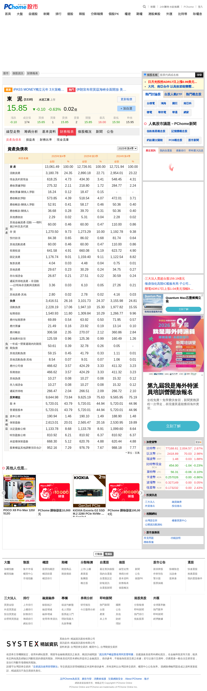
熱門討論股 (153, 94)
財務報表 (67, 131)
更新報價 (126, 99)
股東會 (173, 578)
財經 (118, 618)
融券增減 (47, 614)
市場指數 (28, 578)
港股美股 (154, 14)
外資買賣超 (10, 609)
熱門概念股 (193, 94)
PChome (189, 6)
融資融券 (177, 501)
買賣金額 (9, 604)
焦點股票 (139, 618)
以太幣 (151, 453)
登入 (200, 6)
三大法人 (150, 501)
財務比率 (46, 139)
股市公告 (159, 562)
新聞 (152, 6)
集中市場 (28, 569)
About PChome (133, 678)
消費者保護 (100, 678)
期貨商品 (66, 569)
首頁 (8, 14)
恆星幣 (151, 487)
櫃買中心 (28, 573)
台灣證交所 (151, 520)
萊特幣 (151, 471)
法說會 (173, 573)
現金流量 (63, 139)
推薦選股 (192, 573)
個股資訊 (18, 73)
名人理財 (66, 609)
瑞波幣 (151, 458)
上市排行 (28, 604)
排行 (58, 14)
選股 (70, 14)
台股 (102, 609)
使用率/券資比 (50, 618)
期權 (139, 14)
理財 (118, 623)
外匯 (169, 14)
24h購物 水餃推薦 (169, 6)
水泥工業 (44, 99)
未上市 (103, 618)
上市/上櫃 (86, 569)
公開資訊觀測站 (153, 524)
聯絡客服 (149, 542)
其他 (118, 614)
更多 (198, 442)
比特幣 (182, 14)
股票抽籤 (158, 583)
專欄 (64, 598)
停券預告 (158, 573)
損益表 (30, 139)
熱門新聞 (105, 604)
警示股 (157, 578)
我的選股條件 (195, 578)
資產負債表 (13, 139)
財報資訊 (105, 583)
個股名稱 (152, 74)
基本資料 (49, 131)
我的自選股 (166, 150)
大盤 (20, 14)
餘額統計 (47, 604)
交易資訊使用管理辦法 (45, 666)
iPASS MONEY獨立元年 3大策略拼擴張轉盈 (38, 89)
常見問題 (149, 538)
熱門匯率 (158, 609)
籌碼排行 (28, 618)
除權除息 (174, 569)
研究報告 (85, 604)
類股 (82, 14)
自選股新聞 (106, 587)
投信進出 (177, 505)
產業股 (84, 573)
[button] (141, 493)
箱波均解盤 (67, 604)
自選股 (33, 14)
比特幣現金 (154, 464)
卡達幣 (151, 477)
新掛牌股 (158, 569)
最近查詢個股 (107, 569)
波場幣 (151, 482)
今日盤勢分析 (88, 609)
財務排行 (28, 614)
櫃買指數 (9, 573)
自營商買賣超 (11, 618)
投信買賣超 (10, 614)
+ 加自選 (126, 108)
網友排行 (28, 623)
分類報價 (97, 14)
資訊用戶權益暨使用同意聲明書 (116, 654)
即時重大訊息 (196, 150)
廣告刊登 (87, 678)
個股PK (114, 14)
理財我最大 (67, 618)
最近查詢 (151, 150)
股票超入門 (67, 614)
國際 (118, 604)
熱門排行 (139, 614)
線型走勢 (13, 131)
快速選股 (192, 569)
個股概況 (85, 131)
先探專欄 (66, 623)
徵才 (146, 678)
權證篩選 (47, 573)
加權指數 (9, 569)
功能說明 (176, 538)
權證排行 (47, 578)
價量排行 (181, 150)
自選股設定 (106, 578)
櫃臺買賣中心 (179, 520)
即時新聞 (106, 598)
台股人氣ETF (173, 94)
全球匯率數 (159, 604)
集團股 (84, 578)
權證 (128, 14)
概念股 (84, 583)
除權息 (197, 14)
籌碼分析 (31, 131)
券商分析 (87, 598)
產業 (102, 614)
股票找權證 (48, 569)
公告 (110, 131)
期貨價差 (66, 573)
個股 (122, 562)
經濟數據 (158, 618)
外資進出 (150, 505)
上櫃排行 (28, 609)
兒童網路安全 (115, 678)
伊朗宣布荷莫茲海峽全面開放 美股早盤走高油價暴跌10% (102, 89)
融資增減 (47, 609)
